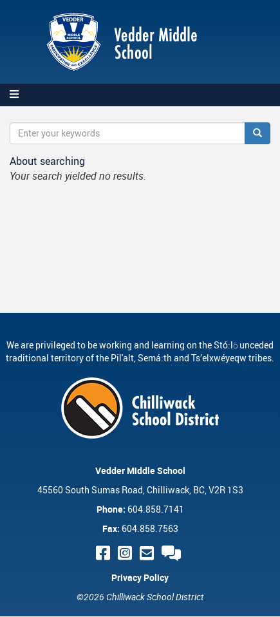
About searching (47, 161)
